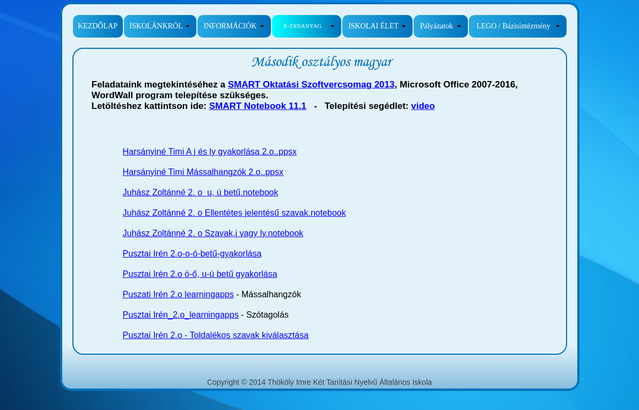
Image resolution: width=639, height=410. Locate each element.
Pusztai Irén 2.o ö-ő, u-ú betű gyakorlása (200, 274)
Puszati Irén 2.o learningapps (178, 294)
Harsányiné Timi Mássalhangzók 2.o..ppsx (203, 172)
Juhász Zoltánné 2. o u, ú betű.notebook (200, 192)
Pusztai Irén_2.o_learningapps (181, 314)
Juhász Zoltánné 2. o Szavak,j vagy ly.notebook (213, 233)
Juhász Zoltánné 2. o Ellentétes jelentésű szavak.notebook (234, 212)
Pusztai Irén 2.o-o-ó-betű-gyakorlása (192, 253)
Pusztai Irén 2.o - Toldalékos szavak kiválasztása (216, 335)
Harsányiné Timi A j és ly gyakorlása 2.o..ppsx (210, 151)
